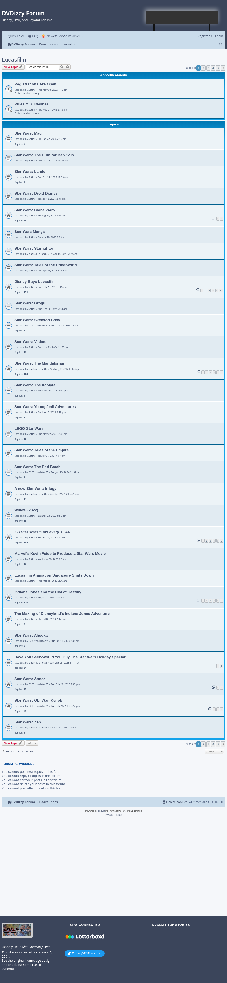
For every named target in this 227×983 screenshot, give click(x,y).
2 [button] (203, 68)
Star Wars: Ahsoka (31, 635)
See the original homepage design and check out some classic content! (26, 965)
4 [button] (213, 68)
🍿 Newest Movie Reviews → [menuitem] (63, 36)
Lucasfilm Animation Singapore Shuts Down (54, 575)
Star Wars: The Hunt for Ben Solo (44, 155)
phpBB (101, 810)
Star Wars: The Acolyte (34, 385)
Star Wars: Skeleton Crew (37, 320)
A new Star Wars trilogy (35, 488)
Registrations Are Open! (36, 84)
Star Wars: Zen (27, 722)
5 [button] (218, 68)
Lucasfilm (14, 59)
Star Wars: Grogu (29, 303)
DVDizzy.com (10, 947)
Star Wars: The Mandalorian (39, 363)
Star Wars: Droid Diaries (36, 193)
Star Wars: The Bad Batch (37, 467)
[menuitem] (33, 36)
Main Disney (32, 93)
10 (221, 290)
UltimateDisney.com (36, 947)
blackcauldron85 (37, 253)
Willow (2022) (26, 510)
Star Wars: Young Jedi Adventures (45, 406)
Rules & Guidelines (31, 104)
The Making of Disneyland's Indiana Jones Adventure (62, 613)
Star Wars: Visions (31, 341)
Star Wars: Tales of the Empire (41, 450)
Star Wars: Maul (28, 133)
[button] (223, 68)
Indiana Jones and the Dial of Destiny (47, 592)
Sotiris (31, 89)
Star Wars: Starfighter (33, 248)
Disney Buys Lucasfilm (35, 281)
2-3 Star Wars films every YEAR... (44, 532)
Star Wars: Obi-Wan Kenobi (38, 700)
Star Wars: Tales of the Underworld (45, 265)
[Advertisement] (182, 17)
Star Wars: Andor (29, 679)
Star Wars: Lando (29, 171)
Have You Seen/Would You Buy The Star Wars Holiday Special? (70, 657)
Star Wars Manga (29, 231)
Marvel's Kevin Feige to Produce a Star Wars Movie (60, 553)
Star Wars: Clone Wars (34, 210)
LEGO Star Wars (29, 428)
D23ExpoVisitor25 (38, 325)
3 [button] (208, 68)
